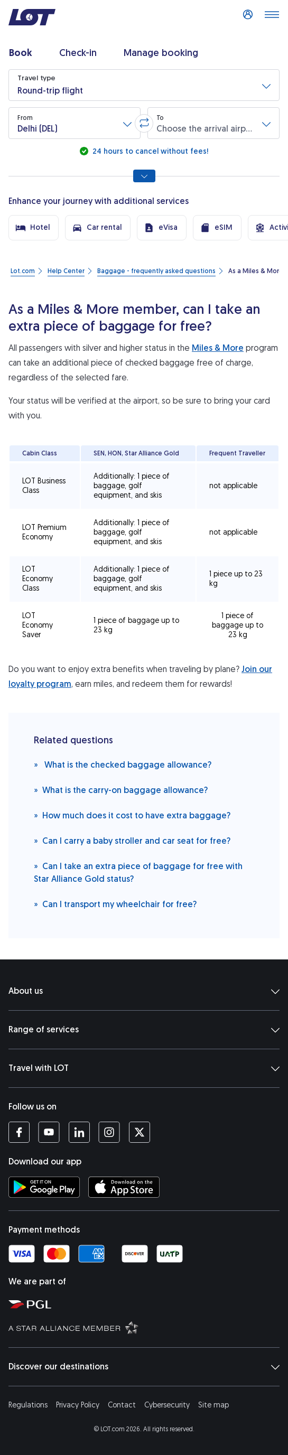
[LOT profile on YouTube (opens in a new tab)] (49, 1132)
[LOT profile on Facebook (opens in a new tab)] (19, 1132)
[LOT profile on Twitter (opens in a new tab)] (139, 1132)
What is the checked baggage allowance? (122, 764)
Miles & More (218, 348)
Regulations (28, 1405)
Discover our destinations (144, 1366)
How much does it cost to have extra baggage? (132, 814)
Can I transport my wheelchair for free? (115, 903)
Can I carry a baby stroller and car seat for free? (132, 840)
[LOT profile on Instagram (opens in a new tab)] (109, 1132)
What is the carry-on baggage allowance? (121, 789)
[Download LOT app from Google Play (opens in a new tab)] (44, 1187)
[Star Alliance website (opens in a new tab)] (146, 1327)
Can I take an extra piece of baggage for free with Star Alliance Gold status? (138, 872)
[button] (144, 85)
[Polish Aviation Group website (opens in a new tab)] (146, 1304)
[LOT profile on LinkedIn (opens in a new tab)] (79, 1132)
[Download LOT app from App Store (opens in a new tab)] (124, 1187)
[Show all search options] (144, 176)
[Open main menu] (271, 17)
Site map (213, 1405)
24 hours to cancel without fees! (149, 151)
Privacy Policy (77, 1405)
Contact (122, 1405)
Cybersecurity (167, 1405)
